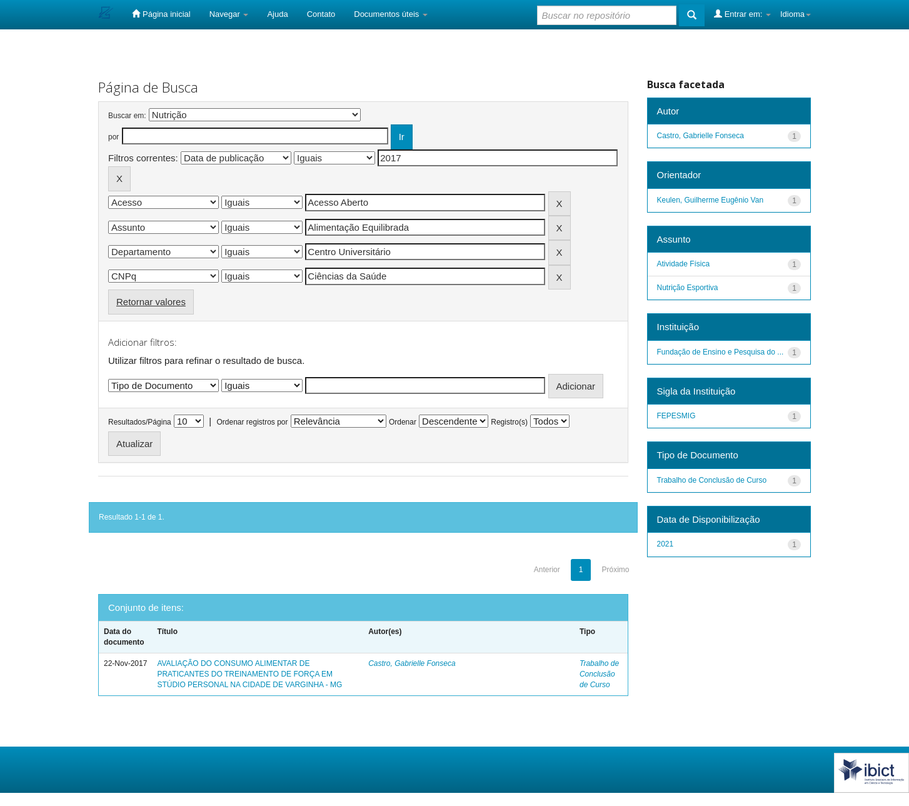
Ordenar (402, 422)
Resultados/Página (139, 422)
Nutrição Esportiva (687, 287)
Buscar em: (127, 115)
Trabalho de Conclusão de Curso (599, 674)
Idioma (795, 14)
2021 (665, 544)
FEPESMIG (676, 415)
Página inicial (161, 14)
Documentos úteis (391, 14)
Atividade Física (683, 263)
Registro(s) (509, 422)
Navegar (229, 14)
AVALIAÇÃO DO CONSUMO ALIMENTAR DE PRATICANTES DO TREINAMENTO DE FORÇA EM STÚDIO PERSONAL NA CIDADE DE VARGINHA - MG (249, 674)
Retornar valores (151, 301)
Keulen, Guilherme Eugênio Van (710, 200)
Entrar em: (742, 14)
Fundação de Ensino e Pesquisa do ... (720, 352)
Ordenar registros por (252, 422)
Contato (321, 14)
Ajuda (277, 14)
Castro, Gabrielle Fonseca (411, 663)
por (113, 137)
